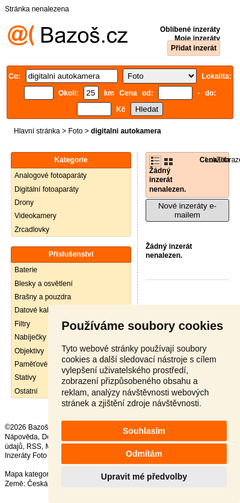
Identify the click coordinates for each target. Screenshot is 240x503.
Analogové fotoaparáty (50, 175)
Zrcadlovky (31, 229)
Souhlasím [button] (144, 431)
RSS (34, 446)
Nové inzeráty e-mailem (187, 210)
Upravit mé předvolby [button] (144, 476)
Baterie (25, 270)
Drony (24, 202)
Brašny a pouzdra (42, 297)
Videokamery (35, 216)
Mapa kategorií (28, 474)
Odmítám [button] (144, 454)
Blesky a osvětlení (43, 283)
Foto (75, 131)
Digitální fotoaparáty (46, 189)
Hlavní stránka (37, 131)
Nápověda (21, 437)
